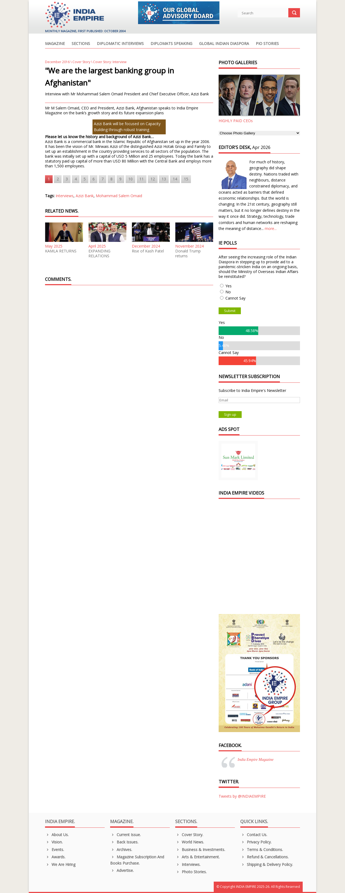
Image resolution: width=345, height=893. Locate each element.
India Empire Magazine (255, 760)
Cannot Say (235, 298)
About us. (57, 834)
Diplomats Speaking (171, 44)
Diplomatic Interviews (120, 44)
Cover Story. (189, 834)
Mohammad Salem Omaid (119, 195)
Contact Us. (253, 834)
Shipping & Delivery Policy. (266, 864)
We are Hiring (60, 864)
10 (130, 178)
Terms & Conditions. (261, 849)
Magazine (55, 44)
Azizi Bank (85, 195)
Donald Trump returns (188, 253)
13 (164, 178)
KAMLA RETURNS (60, 251)
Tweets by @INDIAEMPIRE (242, 796)
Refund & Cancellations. (264, 856)
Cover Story (81, 62)
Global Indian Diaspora (224, 44)
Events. (54, 849)
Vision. (54, 842)
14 (175, 178)
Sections (81, 44)
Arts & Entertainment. (197, 856)
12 (153, 178)
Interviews (65, 195)
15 (186, 178)
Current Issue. (125, 834)
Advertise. (122, 870)
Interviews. (187, 864)
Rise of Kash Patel (148, 251)
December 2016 (57, 62)
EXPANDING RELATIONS (99, 253)
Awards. (55, 856)
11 (141, 178)
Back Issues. (124, 842)
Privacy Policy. (255, 842)
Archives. (121, 849)
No (228, 291)
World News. (189, 842)
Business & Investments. (200, 849)
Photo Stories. (191, 871)
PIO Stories (267, 44)
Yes (228, 285)
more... (271, 228)
